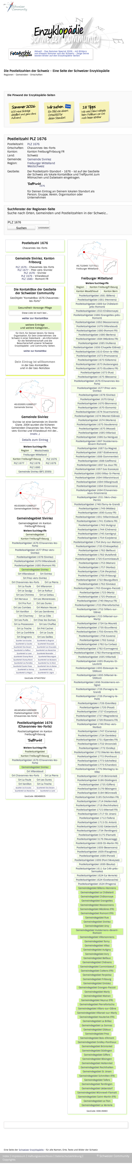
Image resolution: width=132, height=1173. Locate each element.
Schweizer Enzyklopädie (31, 1149)
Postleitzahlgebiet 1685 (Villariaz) (97, 432)
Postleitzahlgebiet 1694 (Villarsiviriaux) (97, 477)
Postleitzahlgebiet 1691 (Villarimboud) (97, 516)
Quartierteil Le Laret (24, 653)
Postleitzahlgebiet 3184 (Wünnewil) (97, 792)
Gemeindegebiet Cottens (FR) (97, 970)
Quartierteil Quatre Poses (22, 666)
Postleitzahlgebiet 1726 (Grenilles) (97, 703)
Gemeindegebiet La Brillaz (97, 1021)
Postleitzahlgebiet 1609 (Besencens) (97, 847)
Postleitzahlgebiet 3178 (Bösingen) (97, 788)
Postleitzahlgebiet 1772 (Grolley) (97, 748)
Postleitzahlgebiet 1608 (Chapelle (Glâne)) (97, 347)
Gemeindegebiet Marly (97, 991)
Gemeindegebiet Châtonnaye (97, 896)
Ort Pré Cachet (45, 628)
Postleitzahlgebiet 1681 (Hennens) (97, 299)
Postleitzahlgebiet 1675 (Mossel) (97, 428)
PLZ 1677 (22, 270)
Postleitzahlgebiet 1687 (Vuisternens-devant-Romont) (97, 442)
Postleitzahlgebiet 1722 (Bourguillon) (97, 579)
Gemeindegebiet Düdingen (97, 1050)
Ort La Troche (24, 628)
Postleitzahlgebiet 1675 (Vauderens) (97, 424)
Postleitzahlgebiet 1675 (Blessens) (97, 376)
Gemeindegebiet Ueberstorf (97, 1088)
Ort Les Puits (21, 620)
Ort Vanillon (22, 611)
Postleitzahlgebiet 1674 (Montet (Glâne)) (97, 416)
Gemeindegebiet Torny (96, 941)
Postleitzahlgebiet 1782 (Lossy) (97, 640)
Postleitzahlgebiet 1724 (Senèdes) (97, 735)
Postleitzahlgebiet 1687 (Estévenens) (97, 452)
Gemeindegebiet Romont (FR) (97, 913)
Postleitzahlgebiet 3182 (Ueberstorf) (97, 826)
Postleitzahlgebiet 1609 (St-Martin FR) (97, 843)
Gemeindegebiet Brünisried (97, 1046)
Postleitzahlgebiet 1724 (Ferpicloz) (97, 571)
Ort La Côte (45, 615)
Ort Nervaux (21, 598)
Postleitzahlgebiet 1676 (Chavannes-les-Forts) (35, 544)
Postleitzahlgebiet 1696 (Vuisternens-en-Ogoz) (97, 684)
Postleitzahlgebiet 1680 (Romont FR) (34, 565)
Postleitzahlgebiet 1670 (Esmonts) (97, 407)
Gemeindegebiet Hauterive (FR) (97, 1016)
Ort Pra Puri (24, 603)
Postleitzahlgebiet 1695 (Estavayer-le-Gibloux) (97, 669)
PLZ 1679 (26, 276)
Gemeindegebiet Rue (97, 917)
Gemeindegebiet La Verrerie (97, 1105)
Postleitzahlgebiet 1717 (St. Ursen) (97, 813)
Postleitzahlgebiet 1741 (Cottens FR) (97, 521)
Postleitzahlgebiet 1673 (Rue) (97, 372)
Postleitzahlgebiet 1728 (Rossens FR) (97, 720)
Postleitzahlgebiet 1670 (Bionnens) (97, 403)
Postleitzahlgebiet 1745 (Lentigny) (97, 533)
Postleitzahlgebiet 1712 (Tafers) (97, 818)
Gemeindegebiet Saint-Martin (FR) (97, 1096)
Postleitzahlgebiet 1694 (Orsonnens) (97, 486)
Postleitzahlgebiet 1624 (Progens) (97, 883)
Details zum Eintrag (35, 440)
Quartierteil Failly (45, 669)
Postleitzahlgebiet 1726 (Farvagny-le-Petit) (97, 697)
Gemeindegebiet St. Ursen (97, 1071)
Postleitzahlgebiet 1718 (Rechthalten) (97, 805)
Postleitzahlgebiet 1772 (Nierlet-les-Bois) (97, 752)
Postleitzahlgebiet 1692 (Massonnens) (97, 322)
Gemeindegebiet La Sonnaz (97, 1025)
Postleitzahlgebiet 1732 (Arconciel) (97, 743)
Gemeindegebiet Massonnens (97, 904)
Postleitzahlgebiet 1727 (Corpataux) (97, 711)
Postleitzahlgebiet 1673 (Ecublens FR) (97, 368)
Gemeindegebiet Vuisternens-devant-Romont (97, 931)
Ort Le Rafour (45, 590)
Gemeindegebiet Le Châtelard (96, 892)
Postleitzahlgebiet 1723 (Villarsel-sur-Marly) (97, 618)
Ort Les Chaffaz (47, 624)
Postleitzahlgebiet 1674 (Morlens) (97, 420)
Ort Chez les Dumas (45, 620)
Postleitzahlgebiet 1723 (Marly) (97, 592)
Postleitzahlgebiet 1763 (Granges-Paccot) (97, 588)
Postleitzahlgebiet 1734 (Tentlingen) (97, 830)
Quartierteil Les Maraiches (46, 650)
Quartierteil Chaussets (46, 644)
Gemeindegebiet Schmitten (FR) (97, 1075)
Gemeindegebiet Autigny (97, 949)
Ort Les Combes (22, 607)
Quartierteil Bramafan (45, 653)
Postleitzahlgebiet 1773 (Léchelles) (97, 760)
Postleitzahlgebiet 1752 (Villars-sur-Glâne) (97, 611)
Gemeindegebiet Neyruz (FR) (97, 1000)
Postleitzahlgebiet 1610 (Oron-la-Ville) (97, 351)
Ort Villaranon (44, 586)
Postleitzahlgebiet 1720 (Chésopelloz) (97, 546)
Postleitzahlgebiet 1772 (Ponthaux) (97, 756)
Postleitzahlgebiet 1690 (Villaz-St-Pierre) (97, 473)
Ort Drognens (24, 636)
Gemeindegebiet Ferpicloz (97, 974)
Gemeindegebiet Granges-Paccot (97, 987)
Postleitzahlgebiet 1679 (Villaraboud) (34, 561)
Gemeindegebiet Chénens (97, 962)
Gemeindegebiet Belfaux (97, 958)
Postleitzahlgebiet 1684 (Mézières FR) (97, 338)
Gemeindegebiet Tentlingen (97, 1084)
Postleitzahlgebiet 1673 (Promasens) (97, 355)
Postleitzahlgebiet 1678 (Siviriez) (35, 557)
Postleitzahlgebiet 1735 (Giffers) (97, 784)
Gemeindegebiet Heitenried (97, 1063)
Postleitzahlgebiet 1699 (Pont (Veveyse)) (97, 860)
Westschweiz (35, 166)
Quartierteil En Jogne (46, 673)
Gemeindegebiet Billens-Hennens (97, 888)
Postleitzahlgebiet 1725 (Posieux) (97, 596)
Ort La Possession (24, 624)
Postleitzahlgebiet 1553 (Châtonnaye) (97, 310)
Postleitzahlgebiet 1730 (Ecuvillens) (97, 627)
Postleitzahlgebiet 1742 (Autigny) (97, 525)
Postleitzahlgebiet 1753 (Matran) (97, 563)
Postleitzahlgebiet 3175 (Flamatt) (97, 834)
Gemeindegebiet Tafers (97, 1079)
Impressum (18, 1156)
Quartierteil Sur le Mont (47, 663)
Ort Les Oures (44, 603)
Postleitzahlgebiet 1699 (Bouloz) (97, 864)
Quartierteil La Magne (24, 673)
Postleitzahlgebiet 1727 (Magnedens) (97, 715)
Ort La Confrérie (25, 632)
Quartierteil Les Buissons (47, 660)
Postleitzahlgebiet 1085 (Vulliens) (97, 343)
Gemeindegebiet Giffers (97, 1054)
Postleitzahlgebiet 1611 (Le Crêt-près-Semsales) (97, 870)
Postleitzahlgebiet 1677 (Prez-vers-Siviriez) (35, 551)
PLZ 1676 (33, 144)
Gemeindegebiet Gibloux (97, 1029)
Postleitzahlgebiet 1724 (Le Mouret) (97, 623)
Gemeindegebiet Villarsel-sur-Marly (97, 1012)
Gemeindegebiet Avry (97, 953)
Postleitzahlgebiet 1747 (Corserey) (97, 731)
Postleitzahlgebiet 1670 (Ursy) (97, 399)
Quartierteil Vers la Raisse (47, 666)
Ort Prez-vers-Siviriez (35, 578)
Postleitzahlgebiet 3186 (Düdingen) (97, 780)
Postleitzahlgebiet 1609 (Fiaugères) (97, 851)
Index (6, 1156)
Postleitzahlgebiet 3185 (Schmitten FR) (97, 797)
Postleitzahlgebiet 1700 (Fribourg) (97, 575)
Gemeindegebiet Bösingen (97, 1058)
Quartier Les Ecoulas (23, 640)
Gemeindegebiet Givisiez (97, 983)
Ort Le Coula (46, 632)
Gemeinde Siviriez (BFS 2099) (34, 471)
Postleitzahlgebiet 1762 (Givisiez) (97, 584)
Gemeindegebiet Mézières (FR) (97, 909)
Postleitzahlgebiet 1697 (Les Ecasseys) (97, 469)
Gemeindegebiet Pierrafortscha (97, 1004)
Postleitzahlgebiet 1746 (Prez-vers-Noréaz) (97, 725)
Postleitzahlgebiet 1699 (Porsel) (97, 855)
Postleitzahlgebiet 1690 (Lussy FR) (97, 512)
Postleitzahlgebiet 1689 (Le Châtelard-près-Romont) (97, 305)
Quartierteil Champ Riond (23, 656)
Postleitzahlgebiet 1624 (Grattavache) (97, 879)
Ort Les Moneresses (44, 598)
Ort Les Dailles (45, 636)
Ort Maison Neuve (46, 607)
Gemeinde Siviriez (39, 159)
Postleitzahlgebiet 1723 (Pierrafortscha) (97, 605)
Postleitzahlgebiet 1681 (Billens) (97, 295)
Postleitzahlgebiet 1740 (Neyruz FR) (97, 600)
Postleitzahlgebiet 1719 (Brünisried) (97, 776)
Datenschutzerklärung (68, 1156)
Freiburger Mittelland (41, 163)
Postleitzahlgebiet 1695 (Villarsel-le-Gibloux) (97, 676)
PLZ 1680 (27, 278)
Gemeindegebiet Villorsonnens (97, 937)
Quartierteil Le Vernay (26, 669)
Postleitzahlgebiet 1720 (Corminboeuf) (97, 558)
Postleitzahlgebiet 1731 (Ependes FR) (97, 739)
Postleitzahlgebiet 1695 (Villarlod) (97, 656)
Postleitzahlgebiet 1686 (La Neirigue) (97, 437)
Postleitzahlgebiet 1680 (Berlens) (97, 334)
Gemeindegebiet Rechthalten (97, 1067)
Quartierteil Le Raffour (22, 650)
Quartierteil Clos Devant (22, 647)
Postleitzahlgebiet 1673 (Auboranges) (97, 364)
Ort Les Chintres (25, 594)
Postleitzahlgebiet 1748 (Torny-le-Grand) (97, 504)
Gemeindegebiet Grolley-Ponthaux (97, 1042)
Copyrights (9, 1159)
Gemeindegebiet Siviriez (34, 569)
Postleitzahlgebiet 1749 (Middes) (97, 508)
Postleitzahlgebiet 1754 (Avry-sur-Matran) (97, 542)
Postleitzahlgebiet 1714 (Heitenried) (97, 801)
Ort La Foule (24, 586)
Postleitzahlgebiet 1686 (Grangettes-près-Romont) (97, 316)
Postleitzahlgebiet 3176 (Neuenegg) (97, 839)
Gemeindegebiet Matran (97, 995)
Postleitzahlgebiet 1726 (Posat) (97, 707)
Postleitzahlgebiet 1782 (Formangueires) (97, 652)
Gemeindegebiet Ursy (97, 925)
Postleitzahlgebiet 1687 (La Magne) (97, 448)
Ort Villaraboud (26, 573)
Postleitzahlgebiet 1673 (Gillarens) (97, 359)
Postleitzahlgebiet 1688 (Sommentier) (97, 456)
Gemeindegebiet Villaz (97, 945)
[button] (21, 228)
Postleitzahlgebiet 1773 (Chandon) (97, 764)
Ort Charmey (26, 615)
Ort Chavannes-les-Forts (25, 582)
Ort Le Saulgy (25, 590)
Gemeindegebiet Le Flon (97, 1100)
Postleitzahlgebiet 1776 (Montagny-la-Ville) (97, 770)
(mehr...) (35, 433)
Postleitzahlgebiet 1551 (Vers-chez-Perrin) (97, 499)
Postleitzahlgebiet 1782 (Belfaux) (96, 550)
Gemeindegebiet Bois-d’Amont (97, 1038)
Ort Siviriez (46, 573)
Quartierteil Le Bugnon (45, 640)
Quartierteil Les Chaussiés (46, 647)
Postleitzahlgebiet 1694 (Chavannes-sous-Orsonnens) (97, 491)
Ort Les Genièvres (44, 611)
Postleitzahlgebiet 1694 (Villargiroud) (97, 481)
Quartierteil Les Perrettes (23, 663)
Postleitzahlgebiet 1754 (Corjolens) (97, 537)
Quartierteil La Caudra (24, 644)
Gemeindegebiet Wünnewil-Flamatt (97, 1092)
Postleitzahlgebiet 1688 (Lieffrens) (97, 460)
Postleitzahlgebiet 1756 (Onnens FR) (97, 631)
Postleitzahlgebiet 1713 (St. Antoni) (97, 822)
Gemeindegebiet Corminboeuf (97, 966)
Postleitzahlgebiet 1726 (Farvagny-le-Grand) (97, 690)
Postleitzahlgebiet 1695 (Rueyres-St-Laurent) (97, 662)
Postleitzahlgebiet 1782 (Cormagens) (97, 648)
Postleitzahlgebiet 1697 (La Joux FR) (97, 465)
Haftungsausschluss (40, 1156)
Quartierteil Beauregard (47, 656)
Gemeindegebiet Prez (97, 1033)
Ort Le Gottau (46, 594)
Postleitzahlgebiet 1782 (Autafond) (97, 554)
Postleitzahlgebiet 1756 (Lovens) (97, 636)
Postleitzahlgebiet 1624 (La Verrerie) (97, 875)
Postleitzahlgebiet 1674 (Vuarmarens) (97, 411)
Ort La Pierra (51, 582)
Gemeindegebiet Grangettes (97, 900)
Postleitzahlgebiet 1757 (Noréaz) (97, 567)
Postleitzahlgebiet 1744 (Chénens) (97, 529)
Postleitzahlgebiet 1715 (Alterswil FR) (97, 809)
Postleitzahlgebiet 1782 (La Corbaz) (97, 644)
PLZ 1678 (29, 273)
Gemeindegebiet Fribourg (97, 979)
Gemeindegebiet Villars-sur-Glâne (97, 1008)
